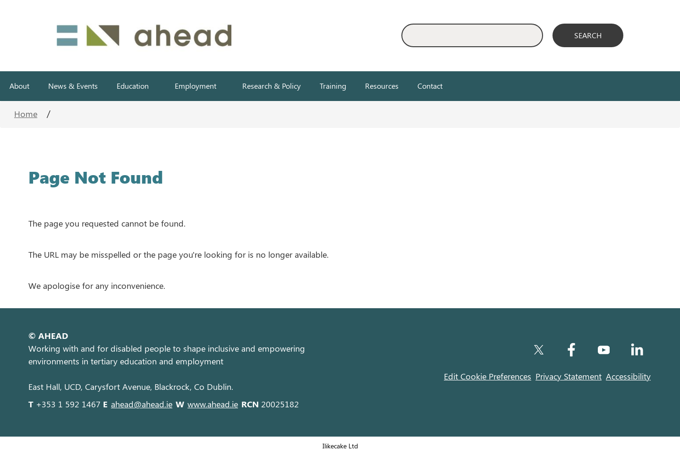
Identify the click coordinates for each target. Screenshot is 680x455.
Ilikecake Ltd (340, 445)
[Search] (587, 35)
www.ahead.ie (212, 404)
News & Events (73, 86)
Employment (195, 86)
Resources (382, 86)
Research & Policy (271, 86)
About (19, 86)
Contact (429, 86)
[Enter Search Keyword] (472, 35)
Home (25, 113)
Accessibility (628, 376)
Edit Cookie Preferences (487, 376)
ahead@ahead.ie (141, 404)
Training (333, 86)
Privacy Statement (569, 376)
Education (133, 86)
